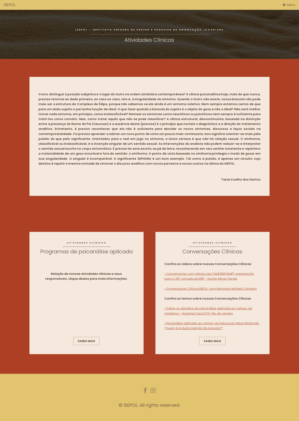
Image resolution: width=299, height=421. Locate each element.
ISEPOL (10, 4)
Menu (291, 5)
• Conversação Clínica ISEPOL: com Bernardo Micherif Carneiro (210, 289)
